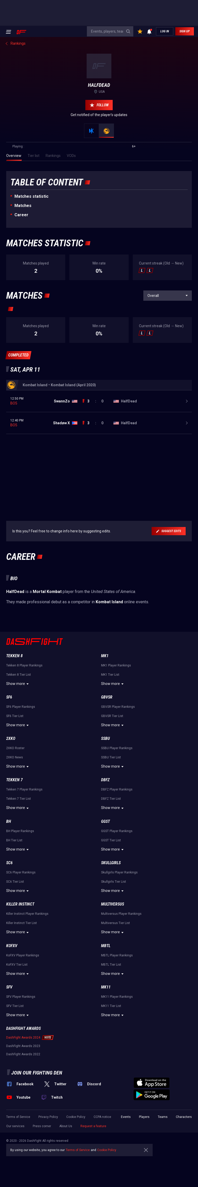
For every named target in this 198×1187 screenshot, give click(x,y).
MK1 (105, 655)
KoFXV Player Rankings (22, 955)
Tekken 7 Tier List (18, 798)
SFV (9, 987)
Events (126, 1117)
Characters (184, 1117)
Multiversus (112, 904)
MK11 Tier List (111, 1006)
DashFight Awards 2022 (23, 1054)
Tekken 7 (14, 779)
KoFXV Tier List (17, 964)
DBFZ (105, 779)
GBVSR (106, 697)
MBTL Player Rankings (117, 955)
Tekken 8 (14, 655)
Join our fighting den (36, 1073)
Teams (163, 1117)
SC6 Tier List (15, 881)
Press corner (42, 1126)
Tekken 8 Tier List (18, 674)
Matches (22, 205)
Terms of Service (18, 1117)
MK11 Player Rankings (117, 996)
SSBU (105, 738)
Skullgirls (111, 862)
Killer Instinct (20, 904)
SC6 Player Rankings (21, 872)
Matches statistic (31, 196)
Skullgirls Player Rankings (119, 872)
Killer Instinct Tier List (21, 923)
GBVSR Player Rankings (118, 707)
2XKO (10, 738)
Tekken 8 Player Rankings (24, 665)
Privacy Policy (48, 1117)
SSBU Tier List (111, 757)
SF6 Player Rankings (20, 707)
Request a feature (93, 1126)
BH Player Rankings (20, 831)
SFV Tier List (15, 1006)
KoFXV (11, 945)
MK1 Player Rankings (116, 665)
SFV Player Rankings (20, 996)
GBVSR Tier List (112, 716)
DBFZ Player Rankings (117, 789)
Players (144, 1117)
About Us (65, 1126)
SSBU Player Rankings (117, 748)
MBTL (105, 945)
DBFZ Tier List (111, 798)
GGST (105, 821)
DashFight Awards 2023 (23, 1046)
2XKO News (14, 757)
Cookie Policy (75, 1117)
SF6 (9, 697)
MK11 (106, 987)
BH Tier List (14, 840)
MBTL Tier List (111, 964)
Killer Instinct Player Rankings (27, 914)
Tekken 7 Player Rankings (24, 789)
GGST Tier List (111, 840)
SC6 (9, 862)
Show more (18, 683)
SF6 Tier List (14, 716)
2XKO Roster (15, 748)
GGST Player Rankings (117, 831)
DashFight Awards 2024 (23, 1037)
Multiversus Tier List (115, 923)
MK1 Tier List (110, 674)
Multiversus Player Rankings (121, 914)
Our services (15, 1126)
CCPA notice (102, 1117)
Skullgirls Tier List (113, 881)
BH (8, 821)
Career (21, 214)
